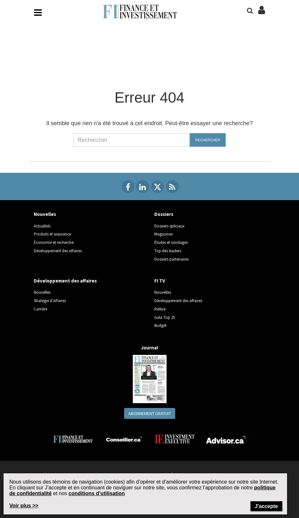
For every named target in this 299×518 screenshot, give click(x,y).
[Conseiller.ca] (124, 439)
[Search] (250, 10)
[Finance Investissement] (73, 439)
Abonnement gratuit (149, 413)
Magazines (163, 234)
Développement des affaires (58, 251)
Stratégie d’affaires (50, 300)
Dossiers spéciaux (169, 226)
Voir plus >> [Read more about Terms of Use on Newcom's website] (23, 505)
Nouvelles (45, 214)
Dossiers (163, 214)
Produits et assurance (52, 234)
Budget (160, 325)
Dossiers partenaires (171, 259)
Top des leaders (167, 251)
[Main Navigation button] (38, 12)
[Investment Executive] (175, 439)
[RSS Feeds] (172, 186)
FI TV (159, 281)
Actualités (42, 226)
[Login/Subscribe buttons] (261, 13)
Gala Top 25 (164, 317)
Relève (160, 309)
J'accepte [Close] (266, 506)
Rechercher (207, 140)
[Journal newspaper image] (150, 378)
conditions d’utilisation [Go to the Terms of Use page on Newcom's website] (96, 493)
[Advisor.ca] (226, 439)
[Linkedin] (142, 186)
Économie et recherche (54, 242)
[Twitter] (157, 186)
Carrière (40, 309)
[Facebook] (128, 186)
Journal (149, 348)
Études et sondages (171, 242)
